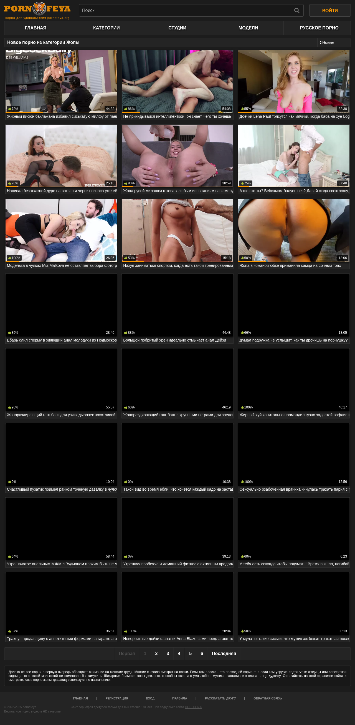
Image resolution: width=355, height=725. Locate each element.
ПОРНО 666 (193, 707)
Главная (35, 28)
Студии (177, 28)
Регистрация (117, 698)
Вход (150, 698)
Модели (248, 28)
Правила (179, 698)
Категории (106, 28)
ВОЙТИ (330, 10)
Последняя (224, 653)
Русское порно (319, 28)
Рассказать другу (220, 698)
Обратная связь (267, 698)
